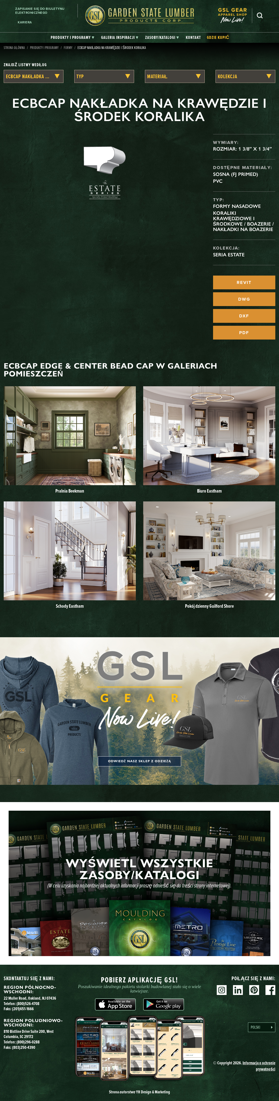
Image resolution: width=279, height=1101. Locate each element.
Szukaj (260, 15)
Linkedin (238, 990)
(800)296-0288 (28, 1042)
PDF (244, 332)
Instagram (222, 990)
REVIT (244, 282)
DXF (244, 316)
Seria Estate (229, 255)
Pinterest (254, 990)
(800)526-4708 (27, 1003)
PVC (217, 181)
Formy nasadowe (237, 206)
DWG (244, 299)
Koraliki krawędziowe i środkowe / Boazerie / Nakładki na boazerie (243, 221)
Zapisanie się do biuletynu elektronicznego (39, 10)
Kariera (25, 22)
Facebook (270, 990)
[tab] (72, 37)
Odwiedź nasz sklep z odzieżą (139, 761)
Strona (139, 1092)
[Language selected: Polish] (261, 1027)
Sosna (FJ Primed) (235, 174)
